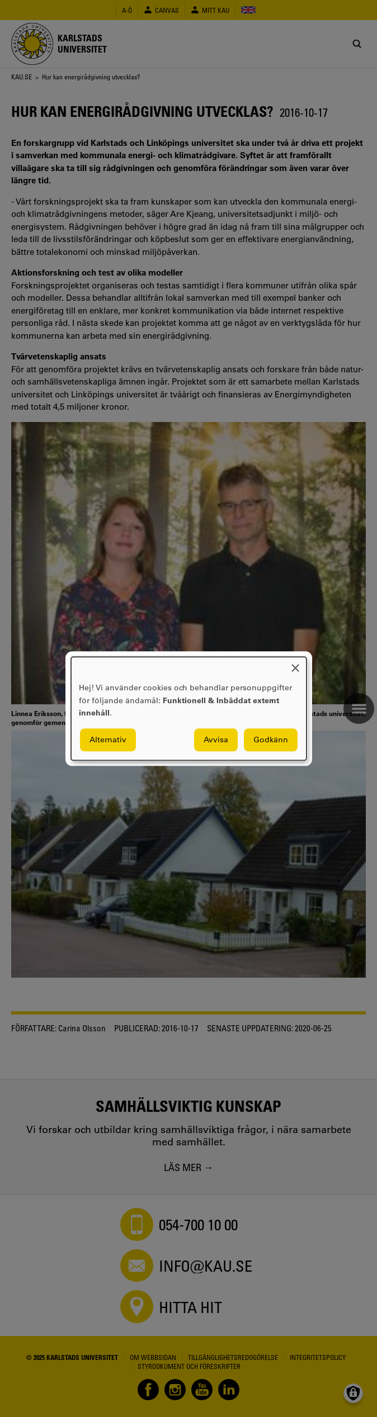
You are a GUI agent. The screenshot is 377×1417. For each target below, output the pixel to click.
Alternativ (107, 739)
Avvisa (216, 739)
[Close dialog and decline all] (295, 664)
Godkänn (270, 739)
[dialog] (189, 708)
